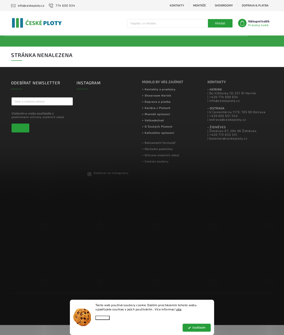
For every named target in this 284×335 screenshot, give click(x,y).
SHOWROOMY (224, 5)
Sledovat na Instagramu (110, 183)
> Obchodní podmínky (157, 158)
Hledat (220, 23)
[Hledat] (167, 23)
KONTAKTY (177, 5)
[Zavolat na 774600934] (61, 5)
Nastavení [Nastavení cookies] (102, 317)
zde (178, 309)
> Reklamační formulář (159, 152)
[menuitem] (27, 41)
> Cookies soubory (155, 171)
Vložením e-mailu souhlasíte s (40, 124)
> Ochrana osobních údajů (160, 165)
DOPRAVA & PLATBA (255, 5)
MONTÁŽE (199, 5)
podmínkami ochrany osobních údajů (38, 126)
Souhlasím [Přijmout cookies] (198, 327)
